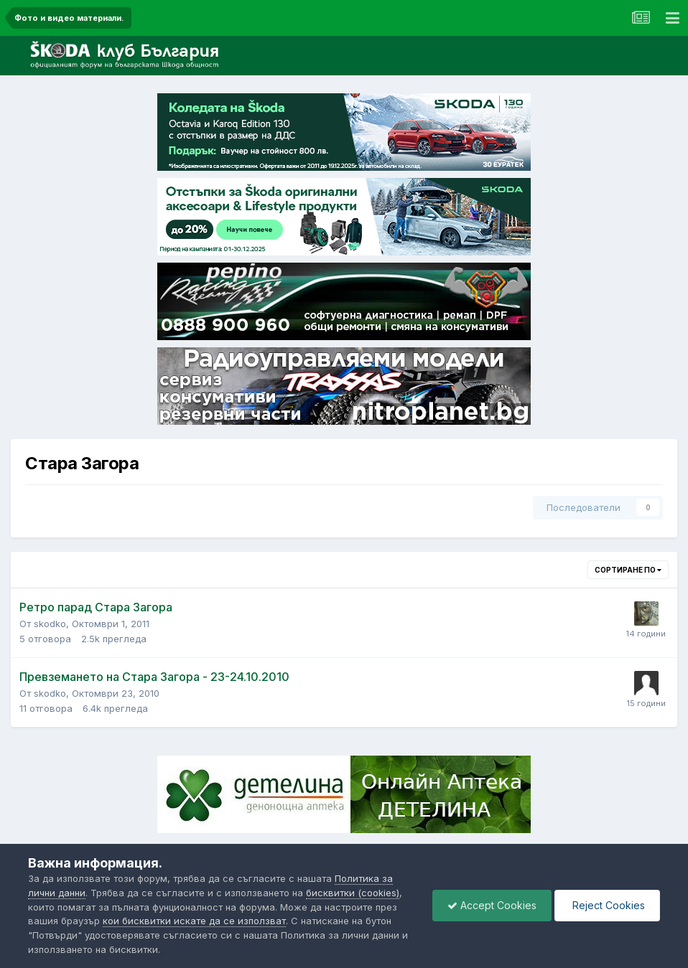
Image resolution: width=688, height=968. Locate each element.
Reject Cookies (607, 905)
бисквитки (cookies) (352, 892)
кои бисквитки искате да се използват (194, 920)
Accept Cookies (491, 905)
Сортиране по (628, 569)
